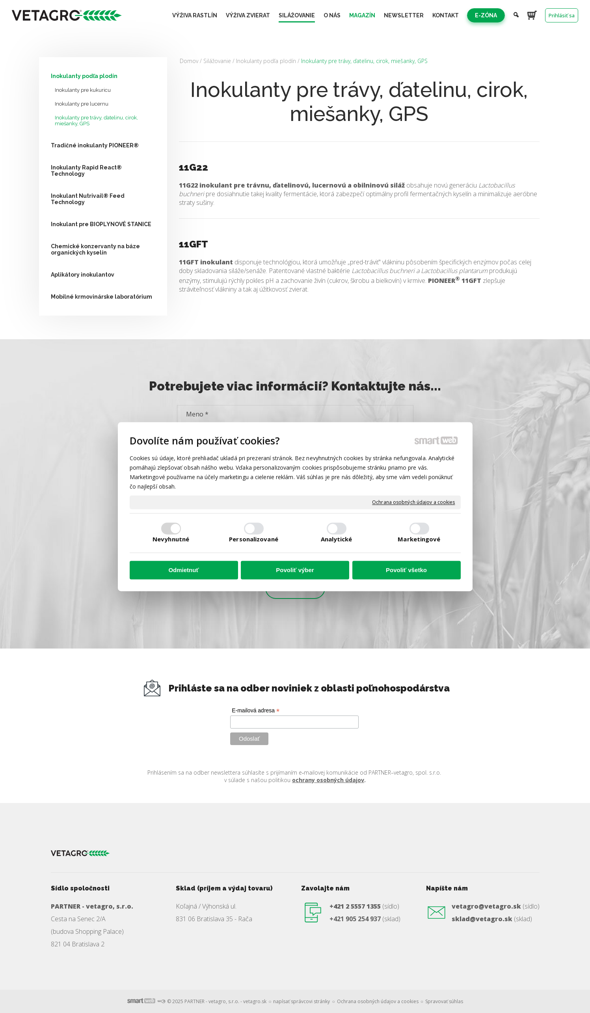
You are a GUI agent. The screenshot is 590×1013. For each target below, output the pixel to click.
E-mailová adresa (255, 710)
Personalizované (253, 539)
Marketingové (419, 539)
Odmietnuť (183, 570)
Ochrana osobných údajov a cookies (413, 502)
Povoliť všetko (406, 570)
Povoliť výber (295, 570)
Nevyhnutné (171, 539)
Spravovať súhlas (444, 1001)
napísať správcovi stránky (301, 1001)
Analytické (336, 539)
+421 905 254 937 (355, 918)
